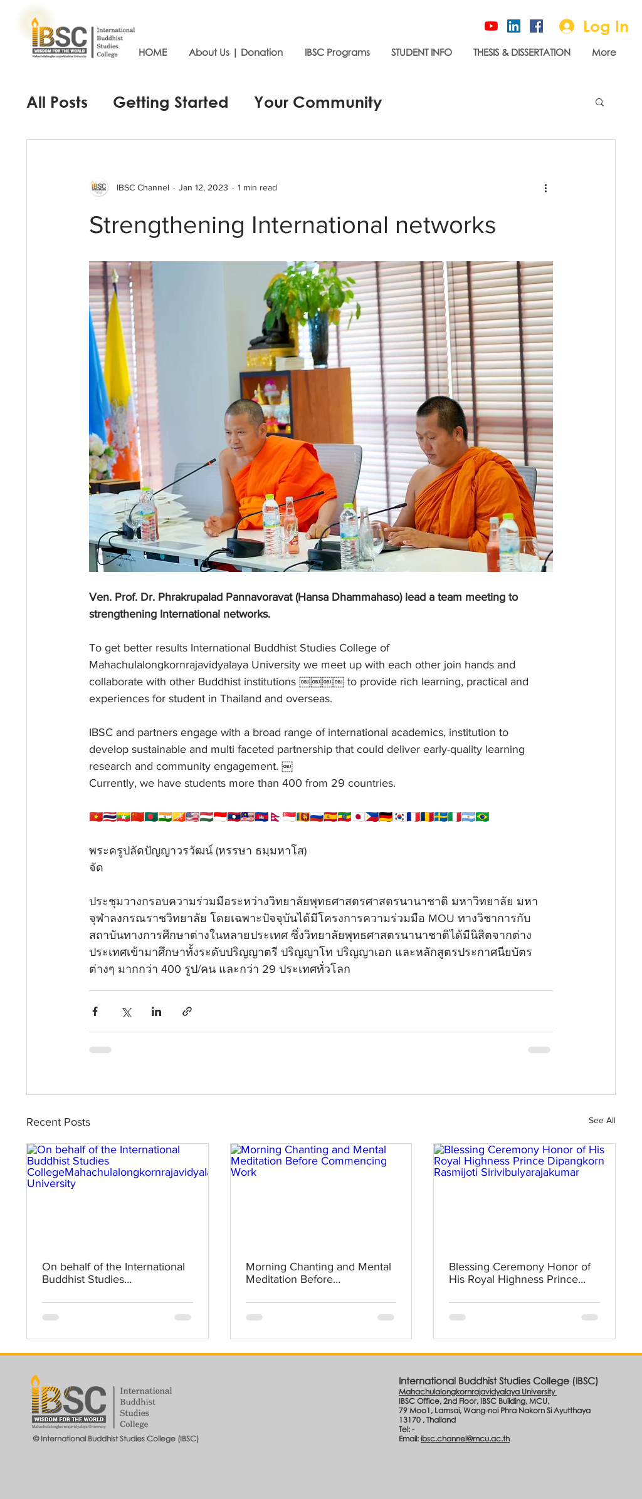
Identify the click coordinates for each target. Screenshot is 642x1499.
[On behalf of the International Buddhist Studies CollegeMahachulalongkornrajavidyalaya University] (117, 1194)
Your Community (318, 102)
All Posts (57, 102)
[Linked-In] (513, 26)
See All (602, 1120)
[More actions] (545, 187)
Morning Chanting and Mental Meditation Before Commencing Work (318, 1272)
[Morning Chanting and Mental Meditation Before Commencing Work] (321, 1194)
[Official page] (536, 26)
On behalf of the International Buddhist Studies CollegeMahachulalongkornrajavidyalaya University (115, 1272)
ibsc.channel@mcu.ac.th (465, 1438)
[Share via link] (187, 1011)
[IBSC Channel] (491, 26)
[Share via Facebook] (95, 1011)
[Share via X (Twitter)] (126, 1011)
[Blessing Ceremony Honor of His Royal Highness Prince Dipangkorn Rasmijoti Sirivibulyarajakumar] (524, 1194)
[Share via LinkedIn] (156, 1011)
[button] (600, 101)
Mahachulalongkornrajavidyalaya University (478, 1391)
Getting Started (171, 102)
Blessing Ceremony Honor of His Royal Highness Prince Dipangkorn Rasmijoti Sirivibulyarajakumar (520, 1272)
